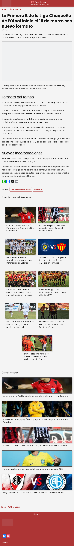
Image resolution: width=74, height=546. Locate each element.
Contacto (6, 543)
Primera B (38, 189)
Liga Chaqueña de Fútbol (21, 189)
